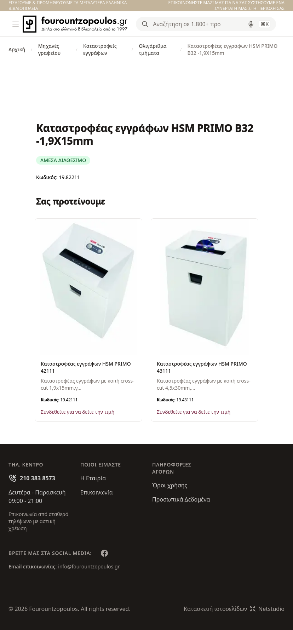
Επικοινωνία (96, 492)
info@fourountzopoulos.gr (89, 566)
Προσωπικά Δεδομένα (181, 499)
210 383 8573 (37, 478)
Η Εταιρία (93, 478)
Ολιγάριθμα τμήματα (152, 49)
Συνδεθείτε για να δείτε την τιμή (77, 411)
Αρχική (16, 49)
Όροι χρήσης (169, 485)
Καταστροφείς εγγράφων (100, 49)
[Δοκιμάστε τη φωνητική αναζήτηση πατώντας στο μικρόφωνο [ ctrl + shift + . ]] (250, 24)
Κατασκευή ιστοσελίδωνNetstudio (234, 609)
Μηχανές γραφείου (49, 49)
